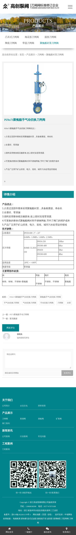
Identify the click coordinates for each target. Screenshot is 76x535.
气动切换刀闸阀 (29, 308)
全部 (69, 308)
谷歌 (49, 514)
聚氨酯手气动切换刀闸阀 (50, 302)
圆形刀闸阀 (50, 37)
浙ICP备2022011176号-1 (21, 514)
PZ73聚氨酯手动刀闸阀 (19, 320)
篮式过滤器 (32, 518)
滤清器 (50, 518)
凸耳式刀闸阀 (12, 37)
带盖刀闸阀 (28, 43)
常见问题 (42, 442)
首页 (22, 54)
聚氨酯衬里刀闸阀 (49, 43)
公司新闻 (6, 442)
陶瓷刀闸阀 (11, 43)
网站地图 (36, 514)
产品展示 (30, 54)
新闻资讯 (7, 435)
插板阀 (41, 424)
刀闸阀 (40, 54)
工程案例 (7, 448)
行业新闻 (24, 442)
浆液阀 (23, 424)
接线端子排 (42, 518)
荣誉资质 (42, 411)
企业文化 (24, 411)
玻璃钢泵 (57, 518)
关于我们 (7, 405)
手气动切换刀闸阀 (11, 308)
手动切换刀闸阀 (46, 308)
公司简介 (6, 411)
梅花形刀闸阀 (32, 37)
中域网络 (68, 514)
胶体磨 (24, 518)
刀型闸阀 (65, 518)
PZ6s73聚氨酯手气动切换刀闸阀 (23, 302)
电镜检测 (16, 518)
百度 (44, 514)
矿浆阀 (59, 424)
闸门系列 (6, 429)
